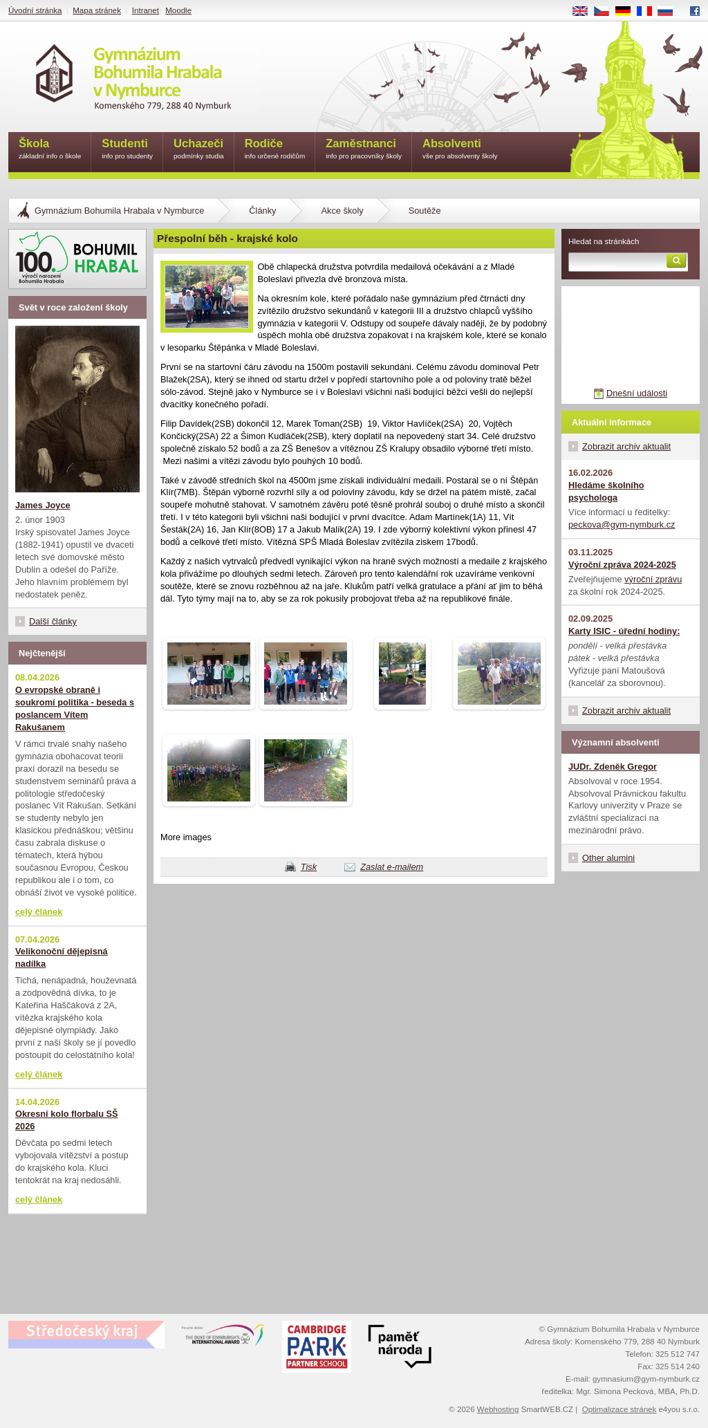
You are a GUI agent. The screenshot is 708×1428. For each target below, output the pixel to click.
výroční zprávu (653, 579)
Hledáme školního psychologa (606, 491)
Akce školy (342, 210)
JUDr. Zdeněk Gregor (612, 766)
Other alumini (608, 858)
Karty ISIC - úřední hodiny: (624, 631)
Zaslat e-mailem (391, 867)
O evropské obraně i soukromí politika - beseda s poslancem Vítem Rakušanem (74, 708)
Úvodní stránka (35, 10)
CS (606, 12)
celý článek (38, 912)
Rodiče (275, 150)
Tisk (309, 867)
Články (262, 210)
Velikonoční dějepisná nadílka (61, 957)
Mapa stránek (97, 10)
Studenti (127, 150)
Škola (50, 150)
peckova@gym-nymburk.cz (622, 524)
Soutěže (425, 210)
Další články (53, 621)
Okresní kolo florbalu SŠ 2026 (66, 1120)
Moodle (178, 10)
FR (649, 12)
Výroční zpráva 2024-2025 (622, 564)
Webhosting (498, 1409)
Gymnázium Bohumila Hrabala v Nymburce (119, 210)
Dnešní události (636, 393)
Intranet (145, 10)
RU (670, 12)
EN (584, 12)
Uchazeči (199, 150)
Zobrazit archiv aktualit (626, 446)
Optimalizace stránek (619, 1409)
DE (627, 12)
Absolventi (460, 150)
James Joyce (43, 505)
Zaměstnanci (364, 150)
